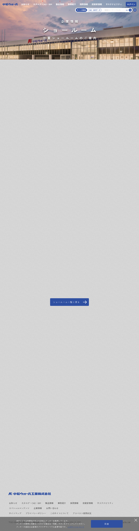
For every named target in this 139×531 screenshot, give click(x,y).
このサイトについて (59, 513)
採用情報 (84, 4)
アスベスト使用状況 (82, 513)
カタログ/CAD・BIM (42, 4)
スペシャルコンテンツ (19, 508)
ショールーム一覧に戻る (66, 302)
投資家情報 (97, 4)
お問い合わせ (52, 508)
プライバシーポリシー (36, 513)
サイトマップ (15, 513)
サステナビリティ (114, 4)
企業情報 (38, 508)
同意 (106, 523)
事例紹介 (72, 4)
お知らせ (25, 4)
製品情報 (60, 4)
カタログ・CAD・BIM (31, 503)
